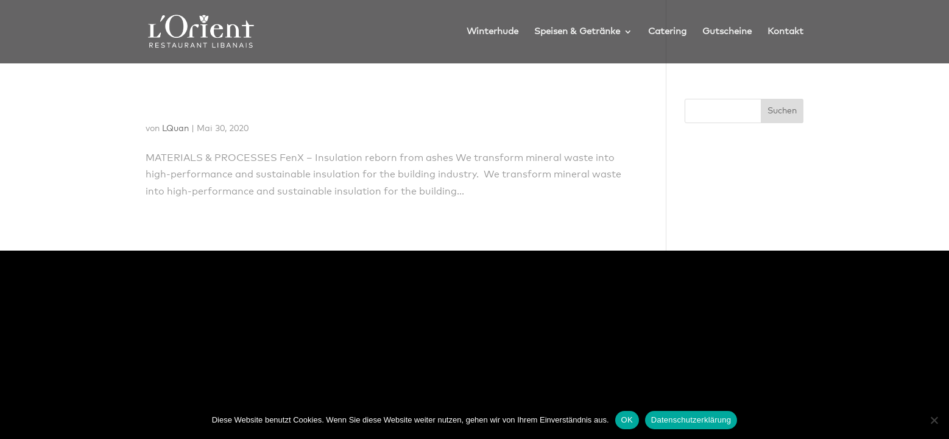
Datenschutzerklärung (691, 419)
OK (627, 419)
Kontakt (785, 31)
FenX (166, 107)
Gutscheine (727, 31)
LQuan (175, 128)
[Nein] (934, 420)
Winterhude (492, 31)
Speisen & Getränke (577, 31)
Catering (667, 31)
